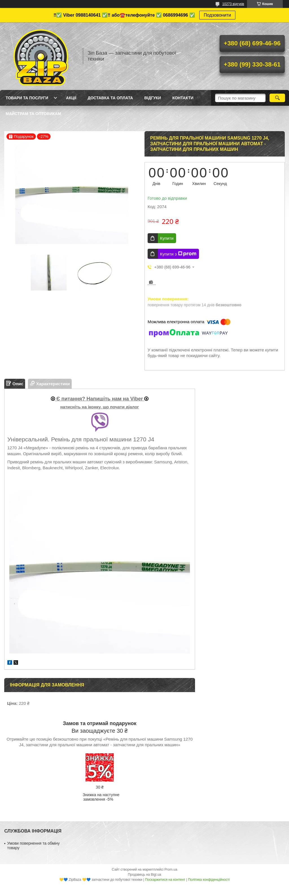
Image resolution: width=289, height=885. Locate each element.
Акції (71, 98)
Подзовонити (217, 15)
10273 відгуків (233, 4)
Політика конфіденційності (209, 880)
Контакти (182, 98)
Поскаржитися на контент (165, 880)
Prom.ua (171, 869)
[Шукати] (277, 98)
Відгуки (152, 98)
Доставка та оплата (110, 98)
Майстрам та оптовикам (33, 113)
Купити (167, 238)
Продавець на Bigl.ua (144, 875)
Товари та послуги (27, 98)
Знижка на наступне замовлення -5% (101, 797)
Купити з (178, 253)
